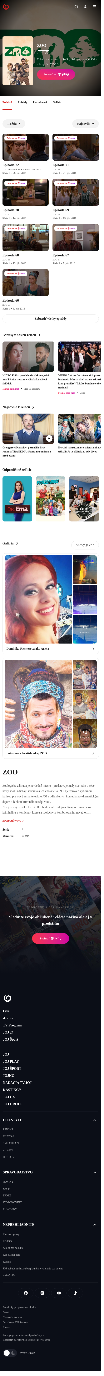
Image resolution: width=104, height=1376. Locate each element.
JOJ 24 (8, 1032)
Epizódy (22, 102)
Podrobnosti (40, 102)
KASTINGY (12, 1090)
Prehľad (7, 102)
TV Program (12, 1025)
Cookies (6, 1312)
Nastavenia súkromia (12, 1317)
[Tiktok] (75, 1293)
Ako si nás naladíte (13, 1247)
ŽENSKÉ (8, 1129)
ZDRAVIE (8, 1150)
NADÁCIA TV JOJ (17, 1083)
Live (6, 1011)
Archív (8, 1018)
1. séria (14, 123)
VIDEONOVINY (12, 1202)
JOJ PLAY (11, 1061)
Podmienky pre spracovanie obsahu (19, 1307)
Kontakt (6, 1327)
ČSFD (43, 52)
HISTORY (8, 1157)
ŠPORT (7, 1195)
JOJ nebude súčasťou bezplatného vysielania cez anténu (33, 1268)
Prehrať (50, 938)
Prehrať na (56, 74)
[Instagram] (42, 1293)
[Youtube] (59, 1293)
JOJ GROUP (12, 1104)
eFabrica (46, 1339)
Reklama (7, 1241)
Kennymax (22, 1339)
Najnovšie (85, 123)
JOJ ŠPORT (12, 1069)
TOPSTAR (9, 1136)
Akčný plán (9, 1275)
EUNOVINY (10, 1209)
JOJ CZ (9, 1097)
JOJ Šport (10, 1039)
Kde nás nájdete (11, 1254)
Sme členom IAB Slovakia (15, 1322)
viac (55, 64)
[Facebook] (25, 1293)
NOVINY (8, 1181)
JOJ (6, 1054)
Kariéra (7, 1261)
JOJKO (8, 1076)
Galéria (57, 102)
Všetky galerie (85, 545)
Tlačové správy (11, 1234)
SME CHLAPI (11, 1143)
